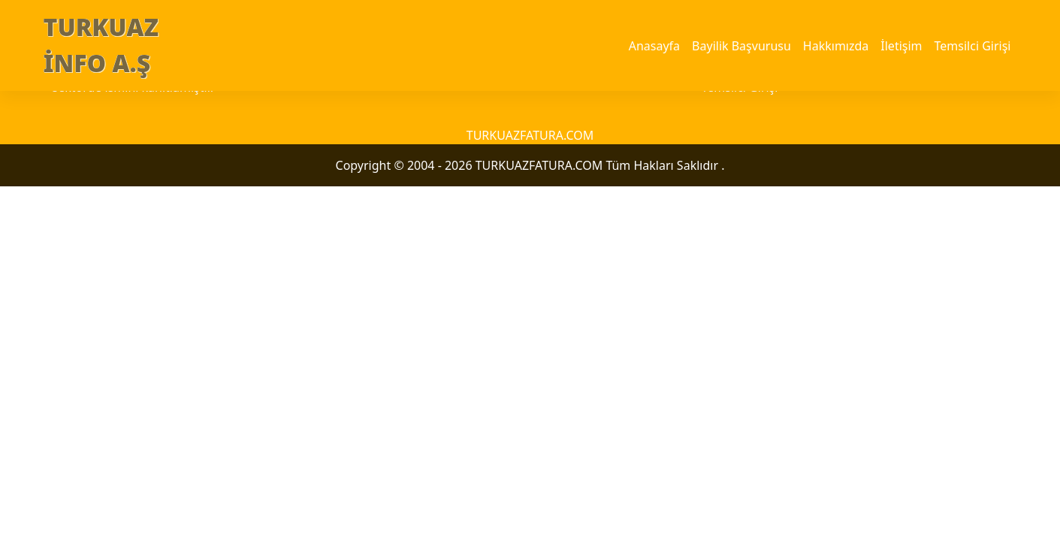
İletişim (901, 46)
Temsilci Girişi (973, 46)
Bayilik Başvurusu (741, 46)
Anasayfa (654, 46)
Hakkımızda (835, 46)
